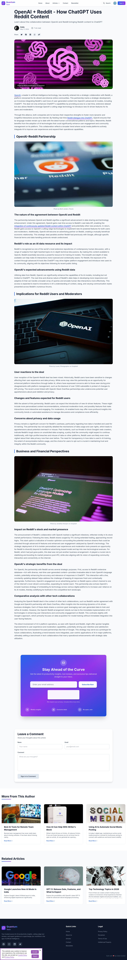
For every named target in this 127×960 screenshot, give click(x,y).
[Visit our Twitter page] (20, 944)
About (47, 3)
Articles (68, 938)
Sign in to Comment (28, 776)
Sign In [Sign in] (121, 3)
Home (40, 3)
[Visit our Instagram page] (9, 944)
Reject (35, 956)
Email (66, 742)
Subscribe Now (88, 685)
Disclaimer (101, 935)
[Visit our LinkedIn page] (15, 944)
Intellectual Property (104, 942)
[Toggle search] (107, 3)
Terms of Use (102, 938)
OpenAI (17, 95)
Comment (21, 752)
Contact (65, 3)
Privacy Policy (102, 931)
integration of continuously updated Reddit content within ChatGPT (42, 226)
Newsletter (74, 3)
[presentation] (63, 695)
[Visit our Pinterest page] (4, 944)
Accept (35, 952)
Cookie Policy (22, 955)
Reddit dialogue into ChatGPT (79, 118)
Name (20, 742)
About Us (69, 935)
